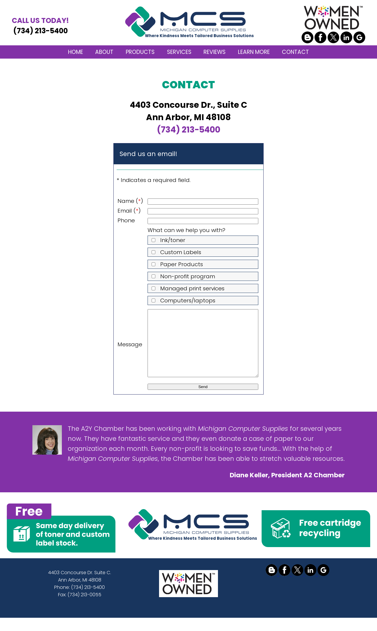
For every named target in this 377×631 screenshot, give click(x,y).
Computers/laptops (182, 300)
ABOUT (104, 52)
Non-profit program (182, 276)
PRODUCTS (140, 52)
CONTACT (295, 52)
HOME (75, 52)
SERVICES (179, 52)
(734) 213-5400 (40, 25)
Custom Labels (175, 252)
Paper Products (176, 264)
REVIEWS (215, 52)
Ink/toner (167, 240)
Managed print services (186, 288)
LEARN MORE (254, 52)
